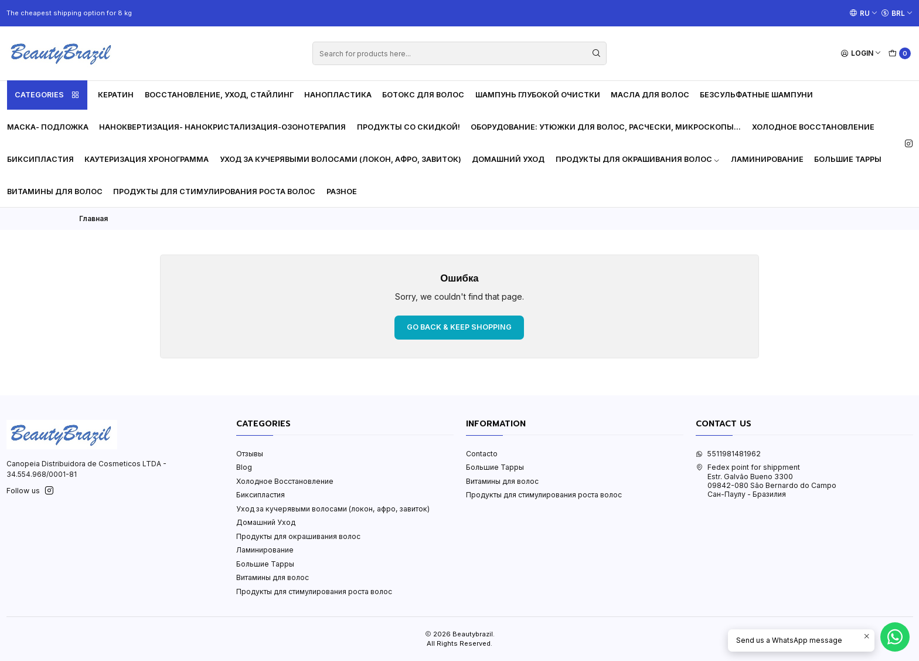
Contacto (482, 453)
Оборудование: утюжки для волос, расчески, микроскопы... (606, 127)
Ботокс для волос (423, 94)
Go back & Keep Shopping (459, 327)
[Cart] (900, 54)
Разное (341, 191)
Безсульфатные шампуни (756, 94)
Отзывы (249, 453)
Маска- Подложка (48, 127)
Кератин (116, 94)
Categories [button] (47, 95)
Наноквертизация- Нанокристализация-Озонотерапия (222, 127)
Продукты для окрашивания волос (638, 159)
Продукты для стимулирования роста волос (214, 191)
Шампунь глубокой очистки (537, 94)
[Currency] (897, 13)
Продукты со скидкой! (408, 127)
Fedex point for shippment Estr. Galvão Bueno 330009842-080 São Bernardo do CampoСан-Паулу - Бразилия (766, 481)
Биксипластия (40, 159)
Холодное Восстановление (813, 127)
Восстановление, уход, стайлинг (219, 94)
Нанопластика (338, 94)
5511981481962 (728, 453)
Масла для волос (650, 94)
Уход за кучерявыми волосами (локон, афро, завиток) (340, 159)
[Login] (861, 53)
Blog (244, 467)
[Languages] (863, 13)
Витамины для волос (55, 191)
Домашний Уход (508, 159)
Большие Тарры (847, 159)
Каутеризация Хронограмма (146, 159)
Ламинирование (767, 159)
